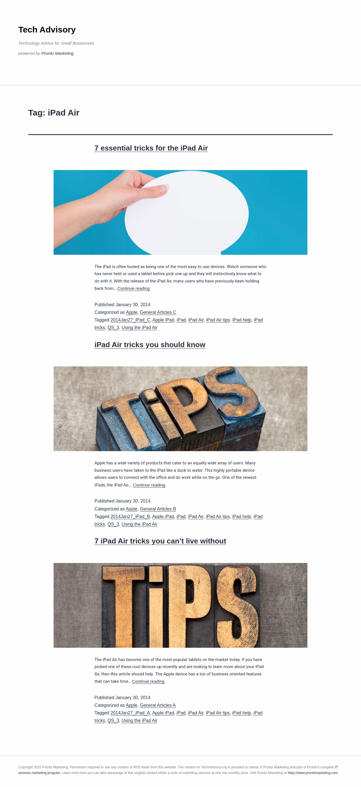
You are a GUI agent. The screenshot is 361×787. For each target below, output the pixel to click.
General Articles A (158, 705)
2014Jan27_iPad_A (130, 712)
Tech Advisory (47, 29)
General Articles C (158, 312)
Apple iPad (163, 320)
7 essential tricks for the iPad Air (151, 148)
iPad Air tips (218, 320)
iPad (181, 320)
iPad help (241, 320)
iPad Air (196, 320)
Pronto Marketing (57, 53)
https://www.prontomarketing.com (313, 773)
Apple (131, 312)
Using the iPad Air (139, 327)
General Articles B (158, 508)
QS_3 (113, 327)
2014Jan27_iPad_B (130, 516)
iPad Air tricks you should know (149, 344)
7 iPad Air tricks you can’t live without (160, 541)
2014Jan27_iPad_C (130, 320)
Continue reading (133, 288)
